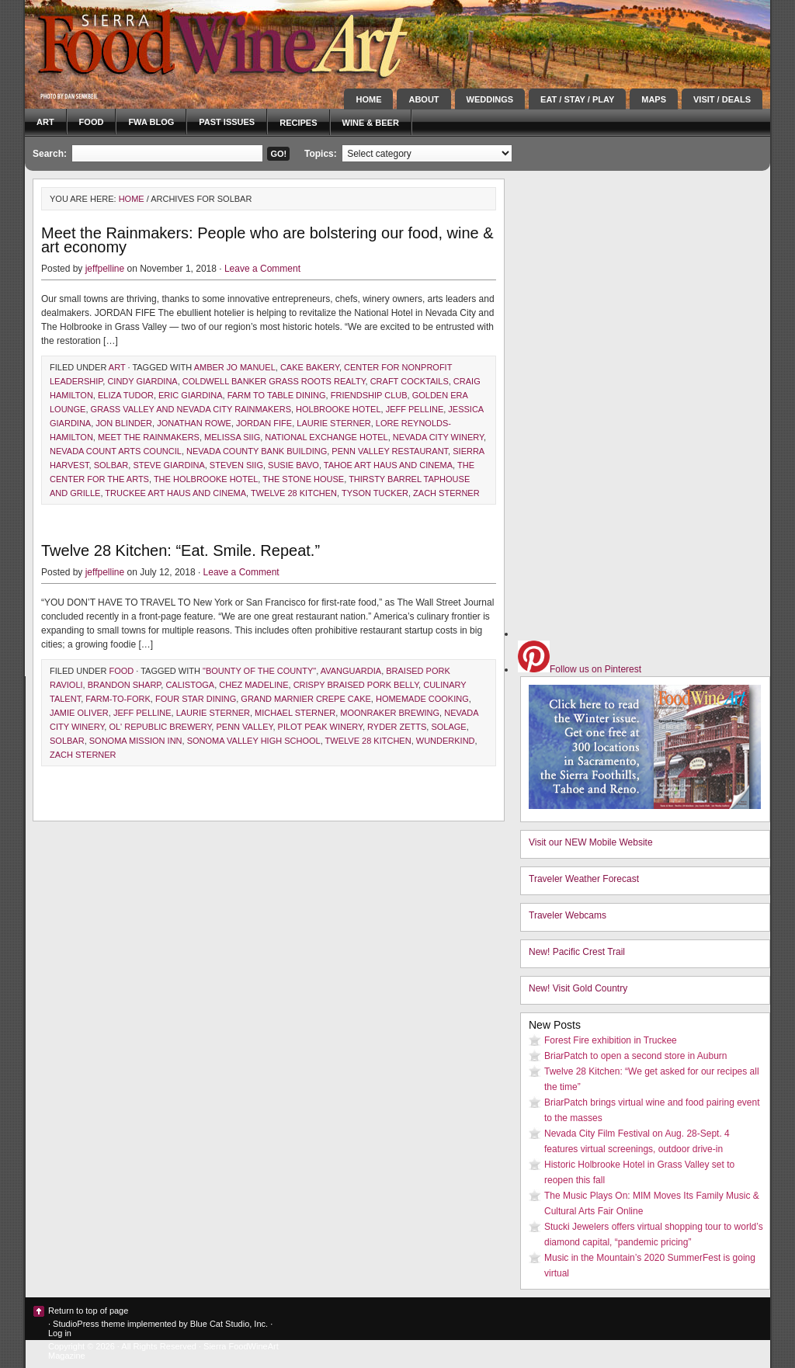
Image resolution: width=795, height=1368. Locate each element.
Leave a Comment (262, 268)
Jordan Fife (264, 423)
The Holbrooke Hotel (206, 479)
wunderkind (445, 740)
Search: (50, 153)
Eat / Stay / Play (577, 99)
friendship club (369, 395)
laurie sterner (333, 423)
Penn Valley (244, 726)
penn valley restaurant (390, 451)
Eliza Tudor (126, 395)
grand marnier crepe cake (305, 698)
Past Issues (227, 122)
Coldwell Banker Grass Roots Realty (274, 381)
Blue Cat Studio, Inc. (229, 1323)
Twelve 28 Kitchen (294, 493)
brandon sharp (124, 684)
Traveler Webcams (567, 915)
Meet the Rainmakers (149, 437)
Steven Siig (236, 465)
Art (45, 122)
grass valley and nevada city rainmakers (191, 409)
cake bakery (309, 367)
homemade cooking (422, 698)
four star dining (195, 698)
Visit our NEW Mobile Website (591, 842)
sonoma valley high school (254, 740)
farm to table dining (276, 395)
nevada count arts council (116, 451)
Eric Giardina (190, 395)
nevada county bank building (256, 451)
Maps (653, 99)
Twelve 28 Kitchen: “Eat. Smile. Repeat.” (180, 550)
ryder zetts (396, 726)
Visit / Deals (722, 99)
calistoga (189, 684)
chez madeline (253, 684)
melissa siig (232, 437)
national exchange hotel (326, 437)
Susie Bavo (293, 465)
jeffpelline (104, 268)
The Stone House (303, 479)
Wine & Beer (370, 122)
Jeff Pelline (415, 409)
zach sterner (446, 493)
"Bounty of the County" (259, 670)
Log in (59, 1333)
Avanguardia (351, 670)
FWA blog (151, 122)
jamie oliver (79, 712)
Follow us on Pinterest (579, 669)
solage (448, 726)
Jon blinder (123, 423)
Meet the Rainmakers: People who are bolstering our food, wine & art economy (267, 239)
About (423, 99)
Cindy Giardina (142, 381)
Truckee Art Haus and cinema (175, 493)
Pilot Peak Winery (320, 726)
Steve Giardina (168, 465)
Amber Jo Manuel (235, 367)
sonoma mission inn (135, 740)
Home (368, 99)
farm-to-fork (118, 698)
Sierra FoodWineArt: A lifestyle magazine (165, 43)
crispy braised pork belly (355, 684)
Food (91, 122)
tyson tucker (375, 493)
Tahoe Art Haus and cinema (388, 465)
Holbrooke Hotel (338, 409)
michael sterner (295, 712)
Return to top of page (88, 1310)
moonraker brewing (389, 712)
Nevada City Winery (438, 437)
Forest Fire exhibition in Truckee (610, 1040)
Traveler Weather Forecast (584, 878)
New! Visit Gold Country (578, 988)
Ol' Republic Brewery (160, 726)
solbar (111, 465)
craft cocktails (409, 381)
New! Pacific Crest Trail (577, 951)
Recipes (298, 122)
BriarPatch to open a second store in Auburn (635, 1055)
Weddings (490, 99)
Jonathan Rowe (194, 423)
